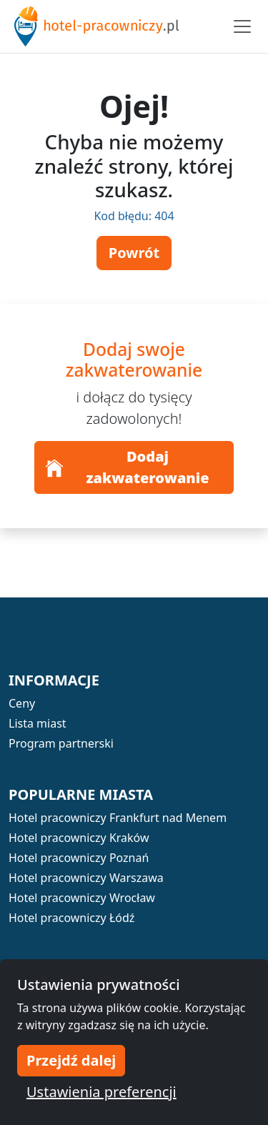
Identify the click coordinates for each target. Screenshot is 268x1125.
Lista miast (37, 723)
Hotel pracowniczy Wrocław (82, 898)
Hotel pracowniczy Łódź (71, 918)
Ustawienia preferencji (101, 1091)
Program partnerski (61, 743)
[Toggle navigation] (242, 26)
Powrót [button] (134, 252)
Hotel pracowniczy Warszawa (86, 878)
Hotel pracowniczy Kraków (79, 838)
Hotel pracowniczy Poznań (79, 858)
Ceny (22, 703)
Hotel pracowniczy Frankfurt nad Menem (118, 818)
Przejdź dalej (71, 1060)
